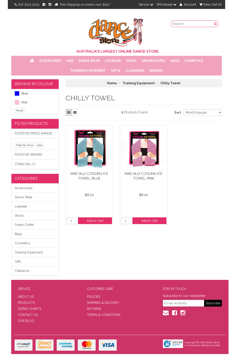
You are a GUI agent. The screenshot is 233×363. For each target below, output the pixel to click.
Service (146, 4)
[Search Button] (215, 23)
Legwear (113, 61)
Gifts (115, 70)
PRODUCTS (26, 303)
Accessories (50, 61)
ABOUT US (26, 296)
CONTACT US (28, 315)
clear (40, 145)
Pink (21, 102)
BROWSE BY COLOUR (34, 84)
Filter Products (31, 123)
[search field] (192, 23)
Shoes (131, 61)
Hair (70, 61)
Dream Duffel (154, 61)
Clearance (135, 70)
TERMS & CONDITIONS (103, 315)
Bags (175, 61)
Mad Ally (27, 164)
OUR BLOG (26, 321)
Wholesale (166, 4)
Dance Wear (89, 61)
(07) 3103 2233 (27, 4)
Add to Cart (95, 221)
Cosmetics (193, 61)
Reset (19, 110)
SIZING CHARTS (29, 309)
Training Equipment (88, 70)
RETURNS (94, 309)
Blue (21, 93)
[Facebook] (44, 4)
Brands (156, 70)
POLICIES (93, 296)
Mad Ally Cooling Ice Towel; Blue (89, 176)
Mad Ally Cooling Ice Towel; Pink (143, 176)
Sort (177, 112)
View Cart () (210, 4)
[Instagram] (50, 4)
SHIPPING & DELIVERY (103, 303)
